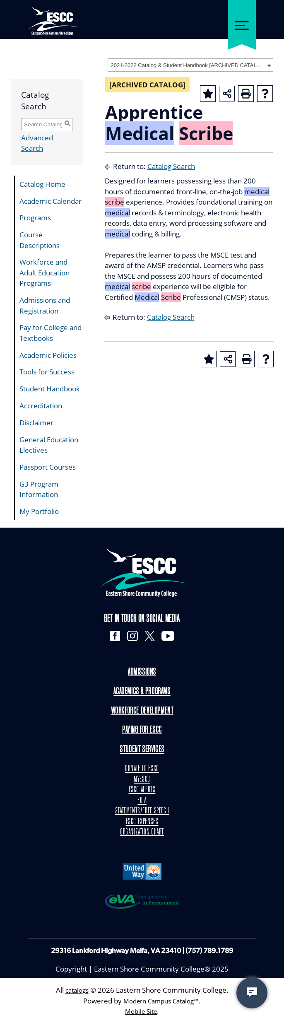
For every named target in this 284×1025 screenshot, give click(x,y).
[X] (150, 636)
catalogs (77, 991)
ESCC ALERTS (142, 791)
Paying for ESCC (142, 731)
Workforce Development (141, 711)
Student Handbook (49, 388)
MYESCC (142, 780)
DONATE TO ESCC (142, 770)
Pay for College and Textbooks (50, 333)
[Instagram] (131, 636)
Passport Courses (47, 467)
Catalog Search (171, 166)
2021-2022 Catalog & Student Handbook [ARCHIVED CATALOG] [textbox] (188, 65)
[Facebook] (112, 636)
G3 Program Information (38, 489)
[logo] (142, 572)
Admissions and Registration (44, 305)
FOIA (142, 801)
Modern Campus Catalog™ (161, 1002)
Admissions (142, 673)
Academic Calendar (50, 201)
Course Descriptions (39, 240)
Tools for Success (47, 371)
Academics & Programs (142, 692)
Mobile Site (141, 1012)
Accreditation (40, 405)
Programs (35, 217)
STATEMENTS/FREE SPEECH (142, 812)
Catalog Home (42, 184)
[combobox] (190, 65)
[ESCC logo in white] (52, 17)
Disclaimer (36, 422)
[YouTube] (171, 636)
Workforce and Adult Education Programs (44, 272)
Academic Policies (48, 355)
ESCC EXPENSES (142, 822)
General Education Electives (48, 445)
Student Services (142, 750)
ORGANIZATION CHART (142, 833)
